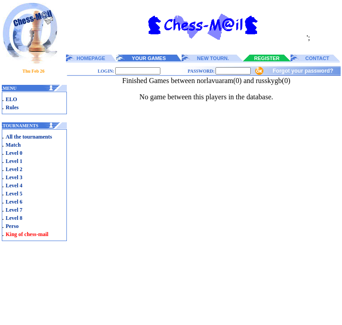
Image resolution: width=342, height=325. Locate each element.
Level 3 (14, 177)
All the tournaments (29, 137)
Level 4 (14, 185)
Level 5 (14, 193)
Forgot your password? (302, 71)
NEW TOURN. (213, 58)
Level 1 (14, 161)
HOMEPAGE (91, 58)
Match (13, 145)
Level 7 (14, 210)
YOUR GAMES (149, 58)
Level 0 (14, 153)
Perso (12, 226)
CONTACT (317, 58)
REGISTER (267, 58)
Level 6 (14, 202)
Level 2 (14, 169)
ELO (11, 99)
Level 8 (14, 218)
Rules (12, 107)
